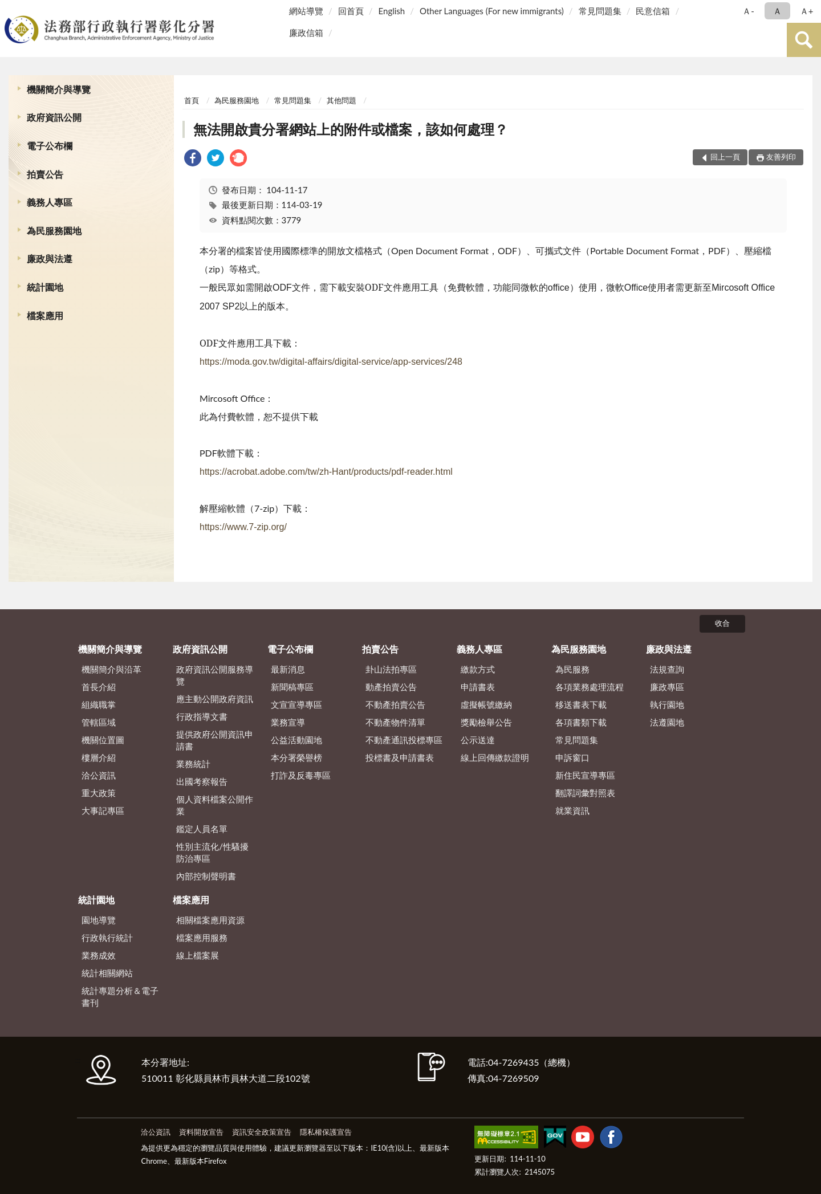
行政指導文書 (201, 716)
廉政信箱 (306, 32)
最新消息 (288, 669)
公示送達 (478, 740)
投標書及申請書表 (399, 757)
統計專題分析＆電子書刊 (120, 996)
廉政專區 (667, 687)
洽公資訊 (99, 775)
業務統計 (193, 764)
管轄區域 (99, 722)
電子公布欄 (49, 145)
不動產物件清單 (395, 722)
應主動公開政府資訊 (214, 699)
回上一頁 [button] (725, 156)
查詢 (804, 40)
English (392, 11)
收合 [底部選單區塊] (722, 622)
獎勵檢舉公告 (486, 722)
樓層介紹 (99, 757)
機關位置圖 (103, 740)
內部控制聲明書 (206, 876)
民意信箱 (653, 11)
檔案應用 (45, 315)
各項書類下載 (581, 722)
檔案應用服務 (201, 937)
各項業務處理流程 (589, 687)
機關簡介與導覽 (59, 89)
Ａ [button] (777, 11)
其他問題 (341, 100)
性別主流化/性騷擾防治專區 (212, 852)
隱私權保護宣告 (326, 1131)
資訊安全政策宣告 (261, 1131)
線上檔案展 (197, 955)
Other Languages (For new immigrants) (492, 11)
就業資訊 (572, 810)
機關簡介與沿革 (111, 669)
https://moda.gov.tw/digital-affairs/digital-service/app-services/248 (331, 361)
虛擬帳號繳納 (486, 704)
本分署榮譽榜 (296, 757)
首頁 (191, 100)
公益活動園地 (296, 740)
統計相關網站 (107, 973)
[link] (192, 159)
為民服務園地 (54, 230)
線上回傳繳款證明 (495, 757)
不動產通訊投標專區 (403, 740)
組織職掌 (99, 704)
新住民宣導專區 (585, 775)
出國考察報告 (201, 781)
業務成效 (99, 955)
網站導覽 (306, 11)
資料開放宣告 (201, 1131)
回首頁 (351, 11)
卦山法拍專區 (391, 669)
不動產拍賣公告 (395, 704)
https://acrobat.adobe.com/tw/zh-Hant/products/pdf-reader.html (326, 471)
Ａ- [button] (748, 11)
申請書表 (478, 687)
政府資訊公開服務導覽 (214, 675)
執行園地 (667, 704)
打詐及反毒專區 (301, 775)
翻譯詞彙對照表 (585, 793)
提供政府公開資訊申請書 (214, 740)
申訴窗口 (572, 757)
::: (10, 10)
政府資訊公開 (54, 117)
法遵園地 (667, 722)
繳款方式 (478, 669)
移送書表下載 (581, 704)
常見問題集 (600, 11)
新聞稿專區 (292, 687)
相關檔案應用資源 (210, 920)
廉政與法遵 (49, 258)
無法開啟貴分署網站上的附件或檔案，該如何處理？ (350, 129)
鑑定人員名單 (201, 829)
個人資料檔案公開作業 (214, 805)
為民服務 (572, 669)
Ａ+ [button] (807, 11)
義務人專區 (49, 202)
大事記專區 (103, 810)
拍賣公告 (45, 174)
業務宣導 (288, 722)
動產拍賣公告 (391, 687)
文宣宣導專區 (296, 704)
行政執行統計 (107, 937)
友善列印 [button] (781, 156)
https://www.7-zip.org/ (243, 527)
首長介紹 (99, 687)
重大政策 (99, 793)
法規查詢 (667, 669)
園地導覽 (99, 920)
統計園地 (45, 287)
